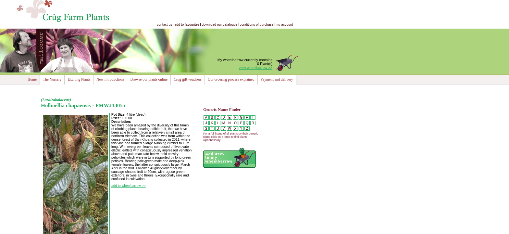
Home (32, 79)
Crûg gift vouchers (188, 79)
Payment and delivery (277, 79)
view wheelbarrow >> (255, 68)
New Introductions (110, 79)
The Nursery (52, 79)
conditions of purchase (257, 24)
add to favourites (186, 24)
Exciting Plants (79, 79)
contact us (164, 24)
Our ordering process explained (231, 79)
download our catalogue (219, 24)
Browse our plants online (149, 79)
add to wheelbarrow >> (128, 186)
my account (284, 24)
